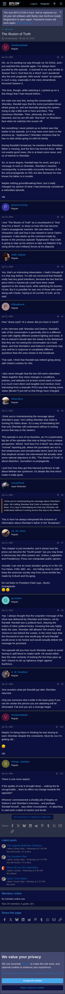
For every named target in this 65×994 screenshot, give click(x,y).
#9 (62, 684)
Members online (12, 893)
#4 (62, 316)
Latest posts (9, 840)
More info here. (25, 22)
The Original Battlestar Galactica (24, 845)
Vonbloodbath (11, 38)
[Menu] (4, 3)
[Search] (61, 4)
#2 (62, 217)
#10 (61, 727)
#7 (62, 543)
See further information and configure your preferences (32, 973)
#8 (62, 610)
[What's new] (54, 4)
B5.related (11, 873)
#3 (62, 267)
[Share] (58, 57)
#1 (62, 57)
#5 (62, 411)
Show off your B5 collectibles (22, 867)
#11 (61, 773)
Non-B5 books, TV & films (19, 851)
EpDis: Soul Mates (17, 878)
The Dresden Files (17, 856)
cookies (25, 963)
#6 (62, 495)
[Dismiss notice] (60, 12)
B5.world (11, 884)
